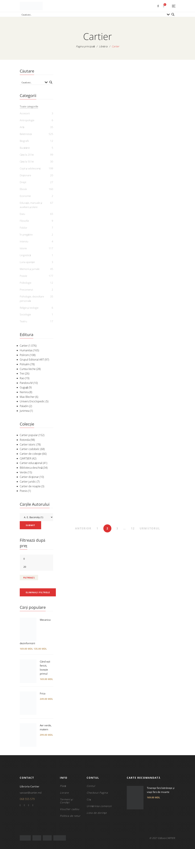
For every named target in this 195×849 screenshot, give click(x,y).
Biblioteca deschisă (31, 467)
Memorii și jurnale (29, 269)
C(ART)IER (25, 458)
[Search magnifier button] (173, 14)
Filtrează (29, 577)
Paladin (24, 406)
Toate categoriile (29, 106)
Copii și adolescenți (30, 168)
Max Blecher (27, 397)
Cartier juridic (28, 481)
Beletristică (26, 134)
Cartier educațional (31, 463)
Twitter (24, 805)
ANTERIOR (83, 528)
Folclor (23, 227)
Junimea (24, 411)
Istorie (23, 248)
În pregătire (26, 234)
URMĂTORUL (150, 528)
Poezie (23, 275)
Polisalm (25, 364)
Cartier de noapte (30, 486)
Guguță (24, 387)
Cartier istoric (28, 444)
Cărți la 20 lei (27, 154)
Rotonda (25, 440)
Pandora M (26, 383)
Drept (23, 182)
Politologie (25, 282)
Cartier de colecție (30, 454)
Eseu (22, 214)
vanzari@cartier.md (30, 792)
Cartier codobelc (30, 449)
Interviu (24, 241)
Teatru (23, 321)
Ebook (23, 189)
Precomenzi (26, 289)
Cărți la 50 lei (27, 161)
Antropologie (27, 120)
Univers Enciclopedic (32, 401)
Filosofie (24, 220)
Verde (23, 472)
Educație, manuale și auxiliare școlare (31, 205)
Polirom (24, 355)
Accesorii (25, 113)
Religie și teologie (29, 307)
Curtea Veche (28, 369)
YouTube (28, 805)
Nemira (24, 392)
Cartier (24, 345)
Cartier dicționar (29, 477)
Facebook (20, 805)
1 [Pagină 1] (97, 528)
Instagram (32, 805)
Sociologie (25, 314)
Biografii (24, 141)
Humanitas (26, 350)
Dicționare (25, 175)
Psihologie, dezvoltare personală (32, 298)
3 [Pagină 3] (117, 528)
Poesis (23, 491)
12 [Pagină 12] (133, 528)
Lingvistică (25, 255)
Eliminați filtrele (38, 592)
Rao (22, 378)
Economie (25, 196)
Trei (22, 373)
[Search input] (93, 14)
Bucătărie (25, 147)
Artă (22, 127)
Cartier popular (29, 435)
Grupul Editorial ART (32, 359)
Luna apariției (27, 262)
